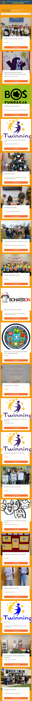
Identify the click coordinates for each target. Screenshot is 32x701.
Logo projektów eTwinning (11, 588)
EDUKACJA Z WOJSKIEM (10, 207)
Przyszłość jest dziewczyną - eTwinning (15, 554)
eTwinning (7, 622)
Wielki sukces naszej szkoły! (11, 106)
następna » (19, 10)
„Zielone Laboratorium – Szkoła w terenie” (15, 241)
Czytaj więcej (16, 47)
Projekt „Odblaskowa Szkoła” (12, 275)
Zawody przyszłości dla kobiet (12, 486)
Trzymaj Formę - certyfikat (11, 385)
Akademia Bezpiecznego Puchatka (13, 38)
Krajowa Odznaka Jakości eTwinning (14, 453)
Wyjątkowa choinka (9, 173)
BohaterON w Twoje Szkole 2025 (13, 309)
